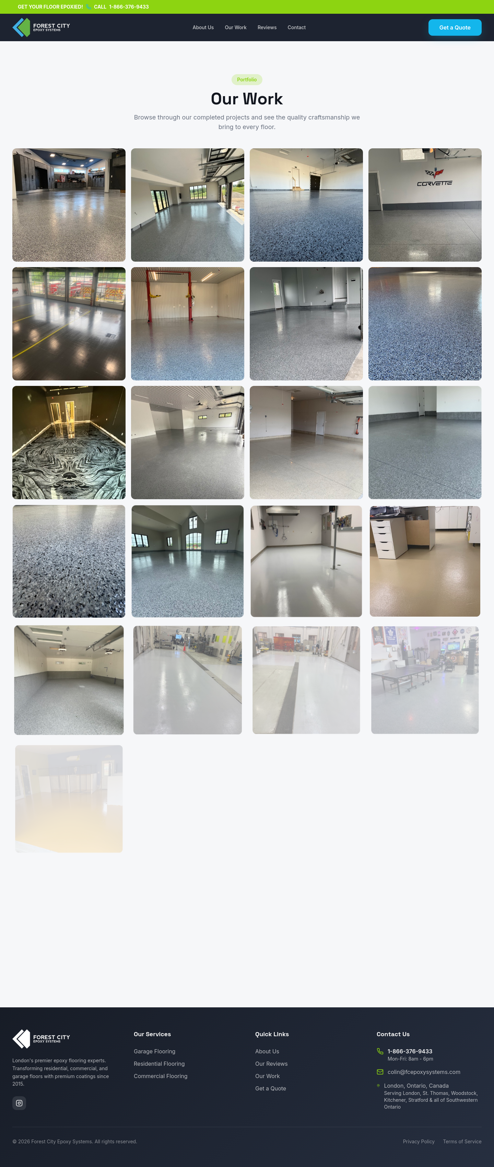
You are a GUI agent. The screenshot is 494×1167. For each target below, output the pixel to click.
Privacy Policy (419, 1141)
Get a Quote (455, 27)
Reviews (267, 27)
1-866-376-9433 (129, 7)
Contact (297, 27)
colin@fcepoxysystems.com (424, 1071)
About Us (203, 27)
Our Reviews (271, 1063)
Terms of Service (462, 1141)
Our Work (236, 27)
